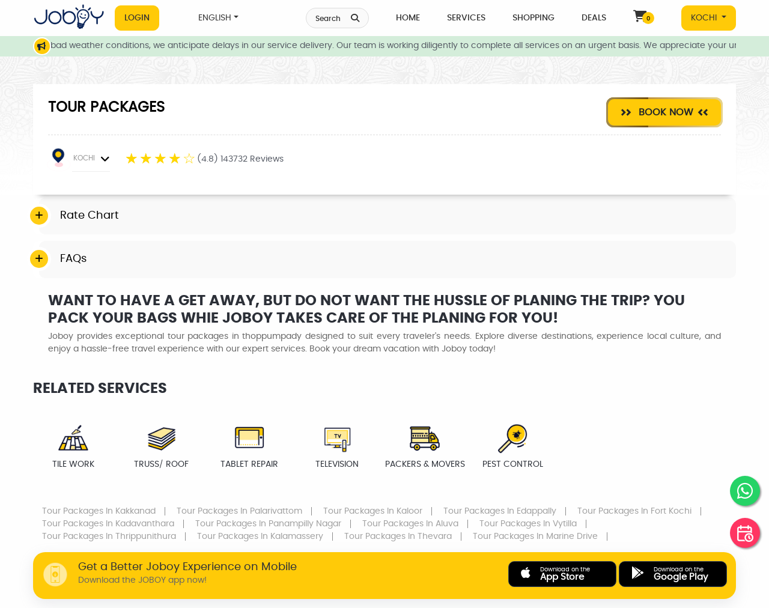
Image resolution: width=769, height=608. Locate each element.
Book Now (664, 112)
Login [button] (137, 18)
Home (408, 18)
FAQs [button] (73, 259)
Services (466, 18)
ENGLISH (214, 18)
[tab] (387, 216)
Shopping (533, 18)
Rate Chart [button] (89, 215)
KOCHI (705, 18)
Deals (594, 18)
